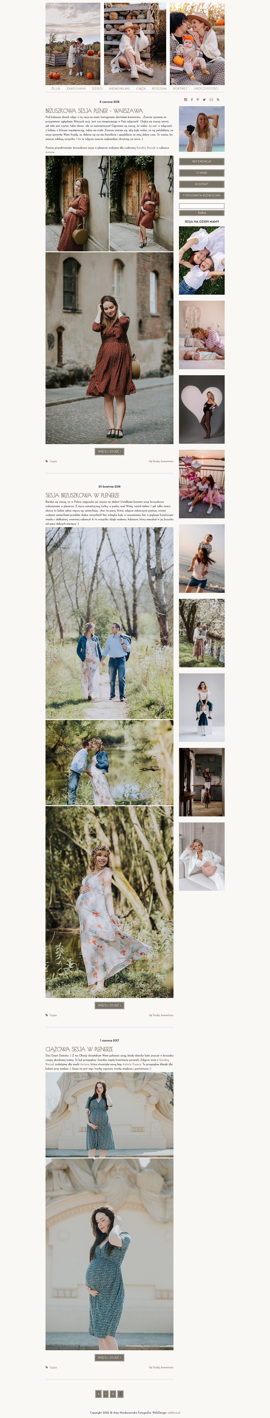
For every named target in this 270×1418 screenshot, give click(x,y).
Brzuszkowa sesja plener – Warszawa (96, 111)
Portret (180, 88)
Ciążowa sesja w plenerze (80, 1049)
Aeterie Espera (132, 1064)
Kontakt (201, 184)
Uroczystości (206, 88)
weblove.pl (174, 1413)
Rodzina (159, 88)
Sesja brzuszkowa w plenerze (83, 495)
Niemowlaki (119, 88)
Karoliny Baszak (146, 148)
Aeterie (50, 152)
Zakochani (76, 88)
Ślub (56, 88)
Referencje (202, 161)
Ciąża (141, 88)
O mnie (201, 172)
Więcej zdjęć (111, 452)
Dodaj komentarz (163, 461)
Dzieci (97, 88)
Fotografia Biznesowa (201, 195)
